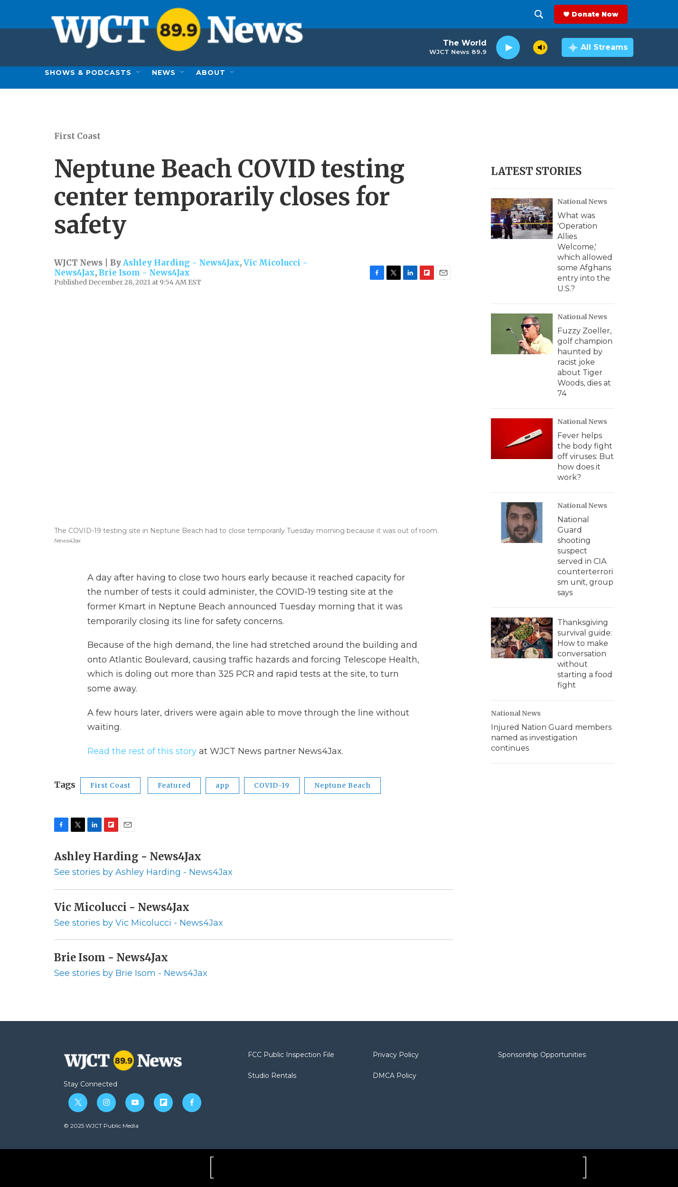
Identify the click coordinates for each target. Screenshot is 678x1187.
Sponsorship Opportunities (542, 1055)
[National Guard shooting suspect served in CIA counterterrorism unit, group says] (522, 522)
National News (582, 201)
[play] (508, 47)
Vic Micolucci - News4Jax (121, 907)
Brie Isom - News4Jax (144, 272)
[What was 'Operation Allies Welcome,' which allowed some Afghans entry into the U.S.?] (522, 218)
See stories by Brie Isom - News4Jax (130, 973)
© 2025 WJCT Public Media (101, 1125)
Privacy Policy (396, 1055)
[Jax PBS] (255, 1168)
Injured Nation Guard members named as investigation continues (551, 738)
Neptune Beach (342, 785)
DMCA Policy (394, 1076)
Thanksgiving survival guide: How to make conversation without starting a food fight (584, 654)
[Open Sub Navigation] (138, 72)
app (222, 785)
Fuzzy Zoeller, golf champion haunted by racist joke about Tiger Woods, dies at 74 (584, 362)
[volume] (540, 47)
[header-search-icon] (545, 14)
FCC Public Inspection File (291, 1055)
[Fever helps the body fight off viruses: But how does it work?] (522, 438)
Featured (174, 785)
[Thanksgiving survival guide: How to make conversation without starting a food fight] (522, 637)
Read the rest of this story (142, 751)
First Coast (77, 136)
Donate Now (600, 14)
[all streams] (597, 47)
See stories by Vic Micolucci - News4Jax (138, 923)
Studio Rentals (272, 1076)
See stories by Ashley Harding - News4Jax (143, 872)
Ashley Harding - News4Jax (181, 263)
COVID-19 (272, 785)
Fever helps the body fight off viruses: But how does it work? (585, 456)
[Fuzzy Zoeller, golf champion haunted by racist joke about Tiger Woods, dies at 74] (522, 333)
